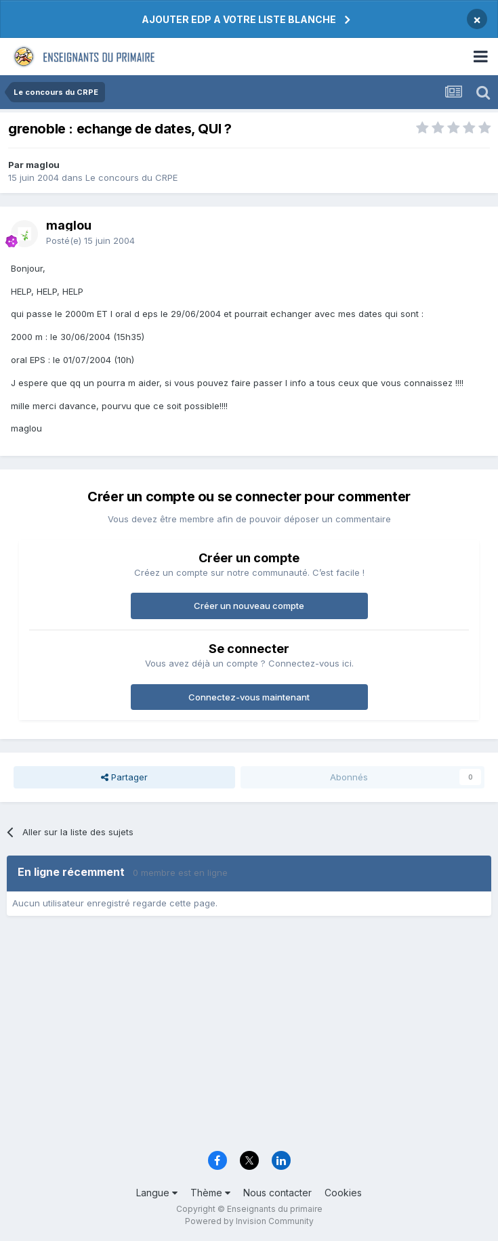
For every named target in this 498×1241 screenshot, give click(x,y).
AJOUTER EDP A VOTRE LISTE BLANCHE (239, 19)
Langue (157, 1192)
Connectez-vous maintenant (249, 697)
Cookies (343, 1192)
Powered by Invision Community (249, 1221)
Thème (210, 1192)
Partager (124, 777)
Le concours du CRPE (131, 177)
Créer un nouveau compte (249, 605)
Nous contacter (277, 1192)
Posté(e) (90, 240)
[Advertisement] (249, 1038)
